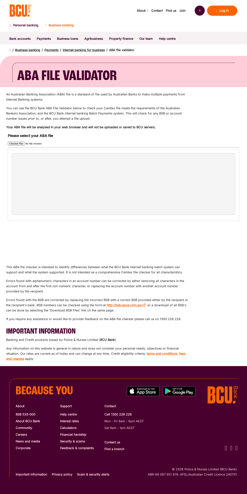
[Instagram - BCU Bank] (231, 448)
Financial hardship (73, 434)
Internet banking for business (84, 50)
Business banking (27, 50)
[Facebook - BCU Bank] (226, 448)
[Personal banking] (26, 26)
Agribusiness (93, 39)
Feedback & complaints (77, 448)
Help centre (167, 39)
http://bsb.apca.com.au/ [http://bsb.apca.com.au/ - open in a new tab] (124, 305)
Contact (157, 11)
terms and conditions (162, 353)
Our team (146, 39)
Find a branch (114, 449)
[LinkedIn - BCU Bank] (236, 448)
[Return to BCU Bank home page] (20, 10)
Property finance (121, 39)
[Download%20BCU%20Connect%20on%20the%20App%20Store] (143, 391)
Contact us (112, 442)
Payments (44, 39)
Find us (171, 11)
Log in (222, 11)
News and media (28, 441)
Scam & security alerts (93, 474)
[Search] (200, 11)
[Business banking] (59, 26)
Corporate (23, 448)
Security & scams (72, 441)
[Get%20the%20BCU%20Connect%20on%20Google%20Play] (179, 391)
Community (24, 428)
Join (182, 11)
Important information (31, 474)
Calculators (68, 428)
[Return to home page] (10, 50)
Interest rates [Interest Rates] (69, 421)
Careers (21, 434)
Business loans (67, 39)
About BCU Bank (28, 421)
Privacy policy (62, 474)
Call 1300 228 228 (118, 414)
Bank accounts (19, 39)
